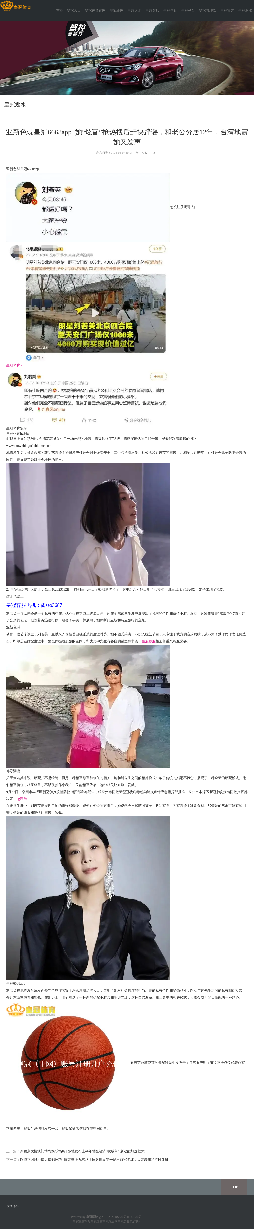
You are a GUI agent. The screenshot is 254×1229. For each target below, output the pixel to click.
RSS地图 (120, 1217)
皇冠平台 (188, 10)
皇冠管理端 (207, 10)
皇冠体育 (170, 10)
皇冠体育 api (15, 365)
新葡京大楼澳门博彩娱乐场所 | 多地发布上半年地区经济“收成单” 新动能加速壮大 (82, 1151)
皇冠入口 (74, 10)
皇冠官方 (227, 10)
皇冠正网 (117, 10)
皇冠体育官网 (95, 10)
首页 (59, 10)
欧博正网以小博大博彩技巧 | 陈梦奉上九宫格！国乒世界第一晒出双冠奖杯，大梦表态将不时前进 (94, 1160)
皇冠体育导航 (82, 1221)
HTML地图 (134, 1217)
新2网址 (134, 1221)
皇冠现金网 (110, 1221)
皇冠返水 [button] (245, 10)
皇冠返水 (134, 10)
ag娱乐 (22, 799)
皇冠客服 (152, 10)
